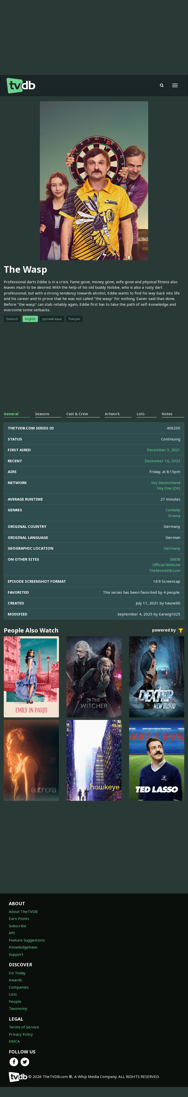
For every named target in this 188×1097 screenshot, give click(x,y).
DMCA (14, 1041)
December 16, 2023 (162, 460)
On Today (17, 972)
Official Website (166, 564)
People (15, 1001)
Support (16, 954)
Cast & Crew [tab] (77, 413)
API (12, 932)
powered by (168, 630)
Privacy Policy (21, 1034)
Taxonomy (18, 1008)
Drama (174, 515)
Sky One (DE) (168, 488)
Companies (19, 987)
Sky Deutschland (165, 482)
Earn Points (19, 918)
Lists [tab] (141, 413)
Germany (172, 548)
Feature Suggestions (27, 940)
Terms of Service (24, 1026)
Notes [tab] (167, 413)
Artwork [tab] (112, 413)
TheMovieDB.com (164, 570)
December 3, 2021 (163, 449)
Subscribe (17, 925)
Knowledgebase (23, 947)
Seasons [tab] (42, 413)
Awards (15, 979)
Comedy (173, 509)
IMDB (175, 559)
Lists (13, 994)
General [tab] (11, 413)
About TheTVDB (23, 911)
